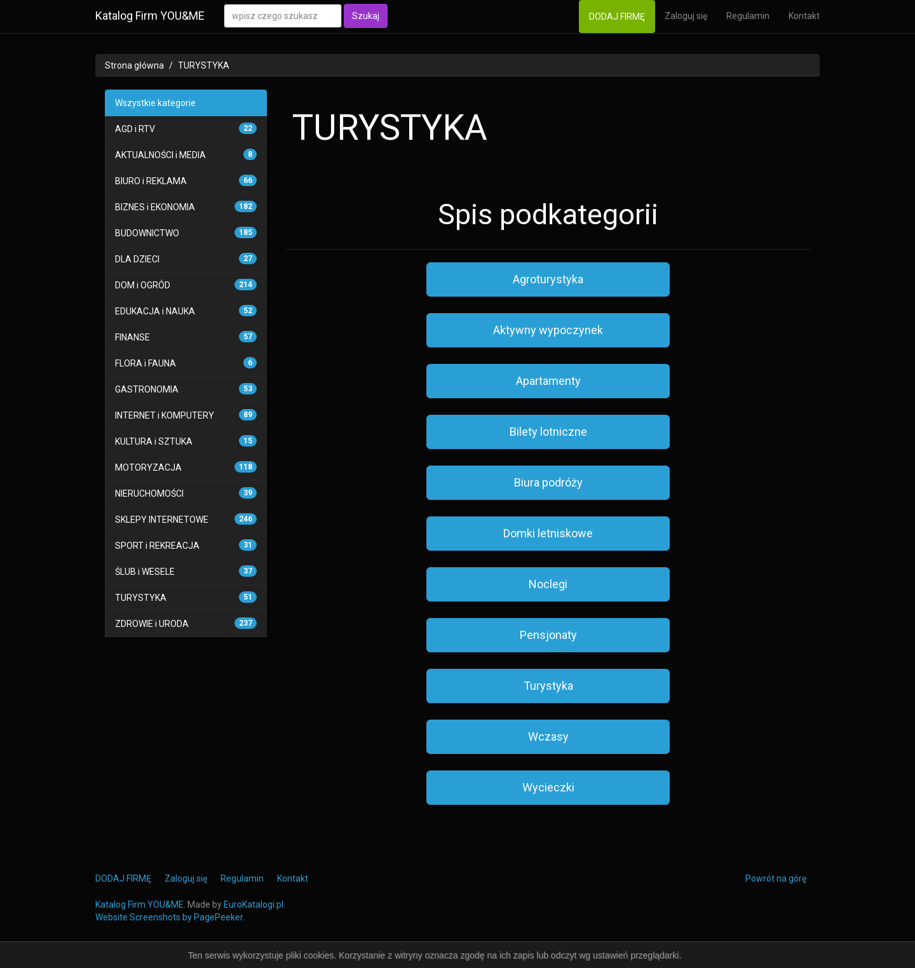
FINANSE (132, 337)
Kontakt (804, 16)
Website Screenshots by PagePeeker (169, 917)
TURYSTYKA (203, 65)
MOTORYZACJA (148, 467)
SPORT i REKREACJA (157, 546)
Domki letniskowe (548, 533)
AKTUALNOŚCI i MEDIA (160, 155)
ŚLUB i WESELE (145, 572)
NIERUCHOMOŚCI (149, 493)
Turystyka (548, 685)
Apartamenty (548, 380)
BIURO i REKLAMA (151, 181)
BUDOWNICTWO (147, 233)
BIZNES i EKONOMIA (155, 207)
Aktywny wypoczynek (548, 330)
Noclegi (548, 584)
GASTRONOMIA (147, 389)
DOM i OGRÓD (142, 285)
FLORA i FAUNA (145, 363)
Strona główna (134, 65)
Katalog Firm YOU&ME (150, 15)
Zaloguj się (686, 16)
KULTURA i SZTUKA (154, 441)
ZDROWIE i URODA (152, 624)
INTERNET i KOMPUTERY (164, 415)
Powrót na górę (775, 878)
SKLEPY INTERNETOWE (161, 519)
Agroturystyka (548, 279)
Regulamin (747, 16)
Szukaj (365, 16)
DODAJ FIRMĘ (617, 16)
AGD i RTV (135, 129)
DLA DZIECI (137, 259)
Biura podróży (548, 482)
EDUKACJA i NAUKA (155, 311)
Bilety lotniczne (548, 431)
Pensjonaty (548, 635)
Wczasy (548, 736)
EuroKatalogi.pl (253, 904)
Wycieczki (548, 787)
